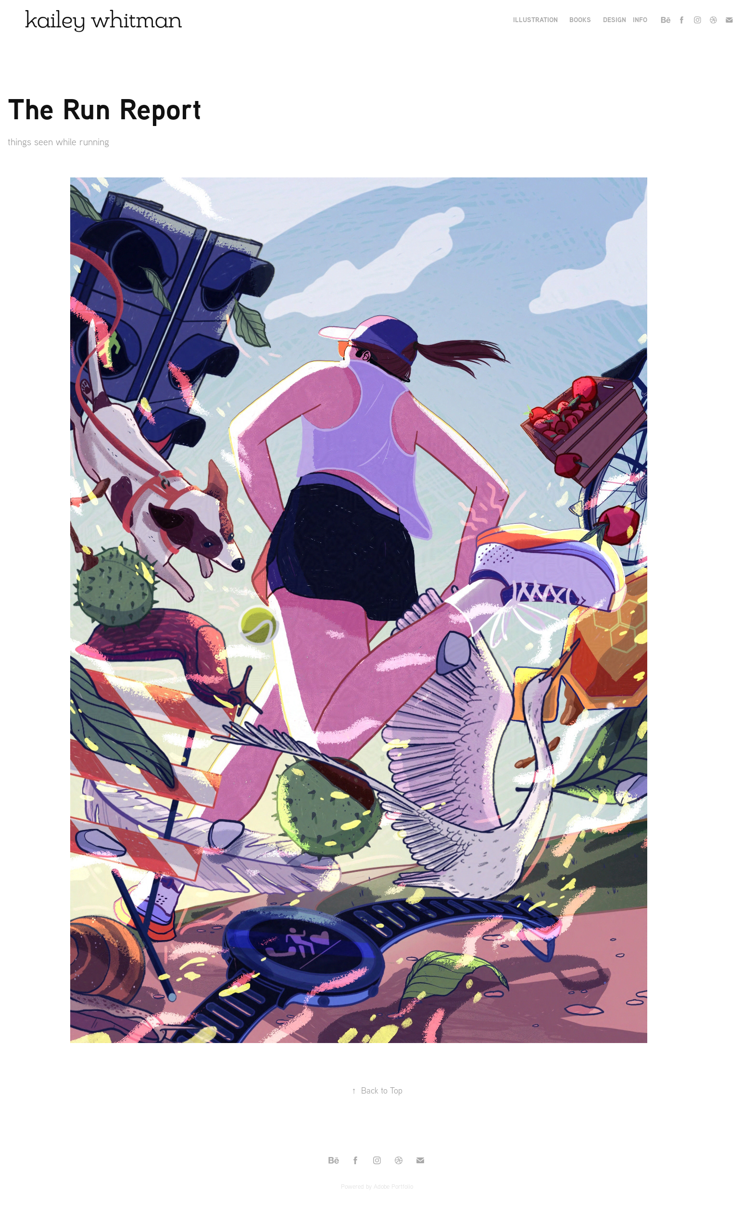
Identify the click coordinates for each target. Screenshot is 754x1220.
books (580, 19)
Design (614, 19)
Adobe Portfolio (393, 1186)
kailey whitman (103, 19)
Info (640, 19)
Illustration (535, 19)
